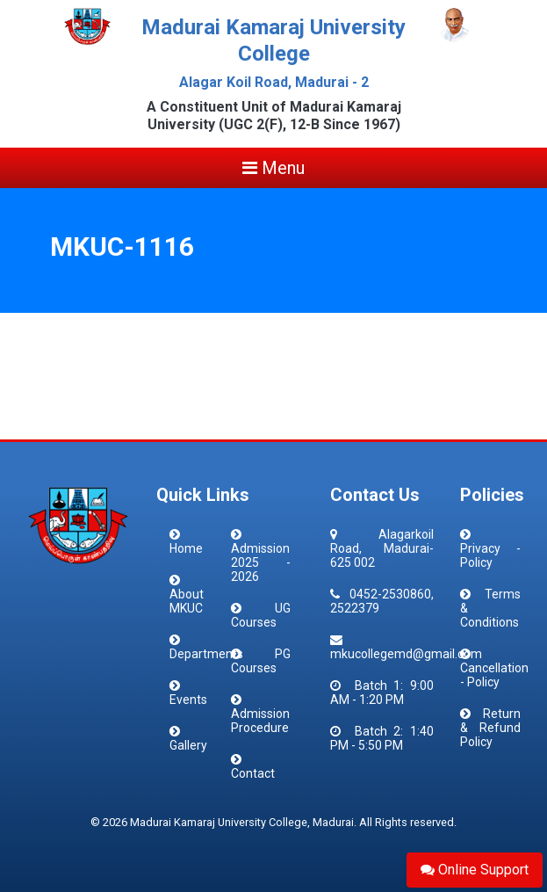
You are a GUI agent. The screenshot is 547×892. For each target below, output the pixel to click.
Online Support (475, 869)
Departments (206, 654)
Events (188, 700)
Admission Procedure (260, 721)
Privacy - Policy (490, 555)
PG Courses (261, 661)
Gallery (188, 745)
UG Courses (261, 615)
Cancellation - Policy (494, 675)
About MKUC (186, 601)
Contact (253, 773)
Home (186, 548)
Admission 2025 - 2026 (261, 562)
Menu (273, 167)
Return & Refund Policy (490, 728)
